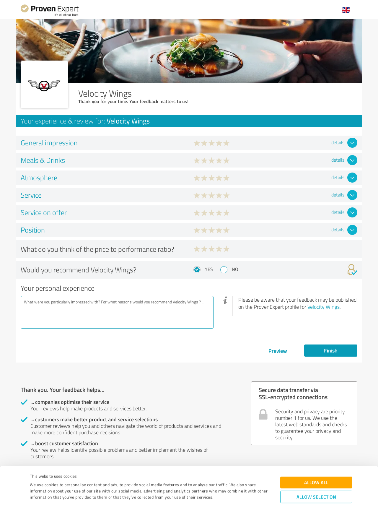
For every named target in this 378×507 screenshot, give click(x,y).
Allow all (316, 452)
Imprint (37, 479)
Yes (209, 269)
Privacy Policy (59, 479)
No (235, 269)
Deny (316, 485)
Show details (226, 496)
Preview (277, 350)
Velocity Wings (323, 306)
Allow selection (316, 466)
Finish (331, 350)
